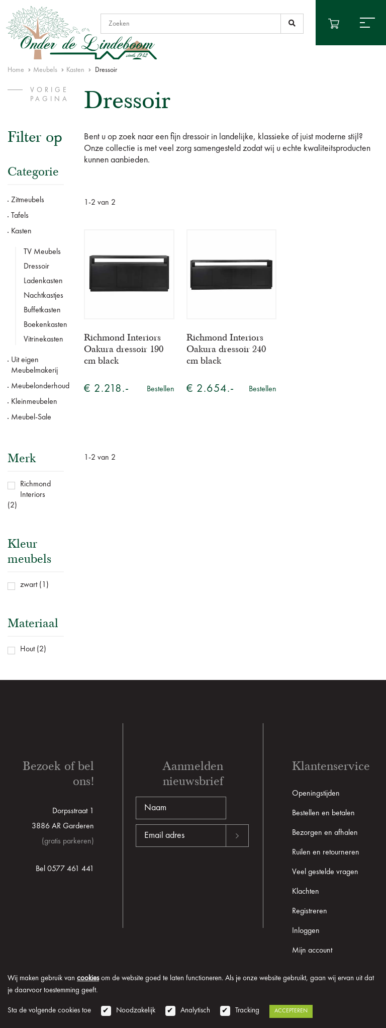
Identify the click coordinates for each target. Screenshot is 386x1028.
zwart (28, 585)
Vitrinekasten (43, 339)
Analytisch (195, 1010)
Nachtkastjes (43, 296)
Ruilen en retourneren (325, 852)
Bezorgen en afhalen (325, 833)
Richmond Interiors (35, 489)
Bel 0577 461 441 (65, 869)
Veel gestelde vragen (325, 872)
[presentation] (212, 879)
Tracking (247, 1010)
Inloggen (306, 931)
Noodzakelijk (135, 1010)
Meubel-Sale (31, 417)
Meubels (45, 69)
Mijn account (312, 951)
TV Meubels (42, 252)
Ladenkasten (43, 281)
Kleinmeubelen (34, 402)
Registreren (309, 911)
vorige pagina (49, 95)
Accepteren (291, 1011)
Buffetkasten (42, 310)
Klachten (305, 892)
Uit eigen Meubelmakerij (34, 365)
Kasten (75, 69)
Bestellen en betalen (323, 813)
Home (16, 69)
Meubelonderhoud (37, 386)
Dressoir (36, 267)
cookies (88, 978)
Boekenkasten (44, 325)
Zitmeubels (27, 200)
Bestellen (160, 389)
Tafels (20, 216)
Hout (27, 649)
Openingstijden (316, 794)
